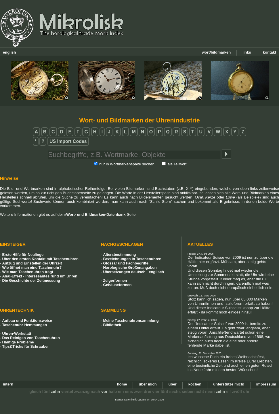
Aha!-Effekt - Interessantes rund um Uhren (39, 276)
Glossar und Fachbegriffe (125, 263)
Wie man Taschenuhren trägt (27, 272)
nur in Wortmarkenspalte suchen (126, 164)
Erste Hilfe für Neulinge (22, 254)
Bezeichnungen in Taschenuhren (132, 259)
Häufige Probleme (18, 342)
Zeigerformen (115, 280)
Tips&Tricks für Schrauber (25, 346)
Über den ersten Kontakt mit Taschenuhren (40, 259)
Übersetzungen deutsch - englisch (133, 272)
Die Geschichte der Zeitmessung (31, 280)
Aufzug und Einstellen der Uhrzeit (32, 263)
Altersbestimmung (119, 254)
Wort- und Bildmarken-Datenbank (95, 214)
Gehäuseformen (117, 285)
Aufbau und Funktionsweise (27, 320)
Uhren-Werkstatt (16, 333)
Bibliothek (112, 325)
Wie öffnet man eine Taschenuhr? (32, 267)
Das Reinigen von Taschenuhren (31, 338)
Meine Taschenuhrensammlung (130, 320)
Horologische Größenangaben (129, 267)
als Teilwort (177, 164)
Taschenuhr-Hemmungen (24, 325)
